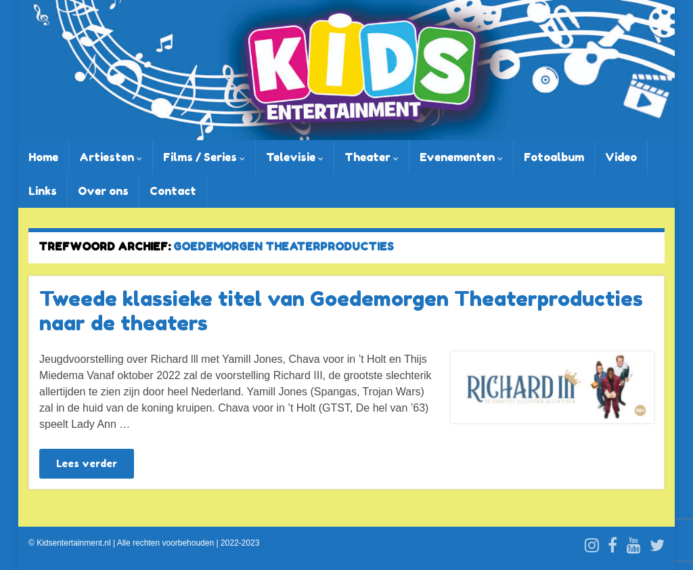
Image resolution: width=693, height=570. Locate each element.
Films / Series (204, 157)
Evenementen (461, 157)
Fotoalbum (554, 157)
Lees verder (86, 463)
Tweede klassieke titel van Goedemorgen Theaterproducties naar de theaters (341, 310)
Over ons (103, 191)
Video (621, 157)
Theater (371, 157)
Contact (173, 191)
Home (43, 157)
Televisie (294, 157)
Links (42, 191)
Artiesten (110, 157)
